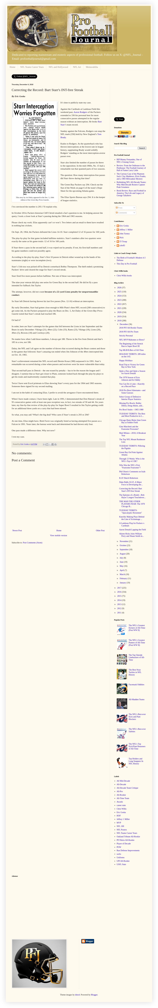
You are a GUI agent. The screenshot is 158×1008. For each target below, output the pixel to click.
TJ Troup (123, 241)
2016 (119, 592)
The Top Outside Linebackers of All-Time (137, 657)
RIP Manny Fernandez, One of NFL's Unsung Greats (129, 160)
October (123, 545)
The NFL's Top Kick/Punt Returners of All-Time (137, 746)
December (124, 324)
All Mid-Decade (123, 781)
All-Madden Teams (136, 699)
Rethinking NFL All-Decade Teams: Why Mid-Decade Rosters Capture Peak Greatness (131, 184)
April (122, 570)
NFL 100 (120, 826)
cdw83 (122, 245)
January (123, 583)
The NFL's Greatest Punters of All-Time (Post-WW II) (137, 642)
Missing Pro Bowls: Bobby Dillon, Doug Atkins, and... (131, 404)
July (122, 558)
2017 (119, 588)
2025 (119, 292)
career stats (121, 805)
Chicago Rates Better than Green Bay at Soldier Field (132, 421)
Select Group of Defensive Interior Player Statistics (130, 398)
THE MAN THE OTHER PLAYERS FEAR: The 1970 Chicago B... (132, 504)
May (122, 566)
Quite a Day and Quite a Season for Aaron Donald (132, 372)
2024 (119, 296)
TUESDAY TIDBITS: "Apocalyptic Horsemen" (130, 511)
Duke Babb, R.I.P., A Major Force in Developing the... (131, 483)
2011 (119, 613)
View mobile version (58, 535)
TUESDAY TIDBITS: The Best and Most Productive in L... (132, 415)
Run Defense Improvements (128, 850)
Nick (122, 238)
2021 (119, 308)
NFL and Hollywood (58, 67)
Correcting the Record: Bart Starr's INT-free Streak (130, 489)
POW (119, 847)
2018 (119, 321)
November (124, 541)
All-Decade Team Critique (127, 788)
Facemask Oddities (136, 684)
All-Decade (121, 784)
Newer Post (17, 530)
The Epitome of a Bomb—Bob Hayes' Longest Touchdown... (132, 496)
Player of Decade (124, 844)
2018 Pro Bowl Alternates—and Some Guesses (132, 391)
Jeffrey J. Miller (126, 230)
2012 (119, 608)
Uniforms (121, 857)
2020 (119, 312)
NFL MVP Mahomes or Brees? (132, 340)
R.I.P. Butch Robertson (128, 478)
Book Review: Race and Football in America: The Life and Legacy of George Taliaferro (131, 193)
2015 (119, 596)
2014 (119, 600)
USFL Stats (121, 864)
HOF (119, 816)
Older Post (100, 530)
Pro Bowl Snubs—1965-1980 (131, 410)
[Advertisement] (130, 98)
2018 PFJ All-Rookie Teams (130, 328)
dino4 (77, 995)
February (124, 578)
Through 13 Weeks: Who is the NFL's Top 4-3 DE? (132, 460)
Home (12, 67)
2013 (119, 604)
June (122, 562)
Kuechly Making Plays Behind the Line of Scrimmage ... (131, 518)
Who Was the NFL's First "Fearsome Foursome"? (130, 466)
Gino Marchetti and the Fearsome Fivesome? (129, 428)
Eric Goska (124, 226)
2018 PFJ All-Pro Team (128, 332)
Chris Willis (121, 809)
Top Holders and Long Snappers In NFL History (136, 761)
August (123, 554)
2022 (119, 304)
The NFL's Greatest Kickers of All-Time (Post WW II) (137, 627)
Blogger (94, 995)
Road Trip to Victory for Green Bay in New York (132, 366)
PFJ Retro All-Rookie (125, 840)
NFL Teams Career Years (32, 67)
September (124, 549)
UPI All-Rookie (123, 861)
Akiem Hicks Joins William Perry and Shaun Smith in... (131, 535)
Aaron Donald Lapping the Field (132, 530)
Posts (119, 208)
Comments (121, 213)
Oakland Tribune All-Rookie (128, 837)
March (122, 574)
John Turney (125, 234)
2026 (119, 287)
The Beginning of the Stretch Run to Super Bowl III (131, 345)
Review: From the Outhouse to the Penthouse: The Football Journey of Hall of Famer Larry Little (131, 168)
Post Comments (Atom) (32, 543)
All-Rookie (121, 795)
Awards (120, 802)
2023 (119, 300)
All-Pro (120, 791)
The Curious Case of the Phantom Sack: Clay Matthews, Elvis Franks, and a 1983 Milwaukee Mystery (131, 176)
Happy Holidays (125, 360)
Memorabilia (92, 67)
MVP (119, 823)
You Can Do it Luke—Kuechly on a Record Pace (132, 385)
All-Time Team (123, 798)
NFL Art (77, 67)
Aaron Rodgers (80, 112)
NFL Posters (122, 830)
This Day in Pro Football (127, 264)
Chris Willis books (124, 276)
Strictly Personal (126, 336)
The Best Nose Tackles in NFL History (135, 672)
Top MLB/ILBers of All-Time (131, 350)
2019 (119, 316)
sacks (119, 854)
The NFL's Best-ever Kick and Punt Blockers (137, 716)
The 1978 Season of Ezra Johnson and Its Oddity (129, 378)
